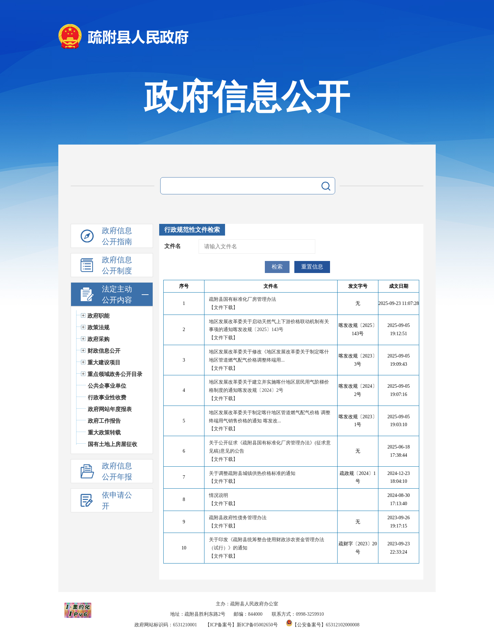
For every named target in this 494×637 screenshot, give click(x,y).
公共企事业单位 (107, 386)
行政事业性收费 (107, 397)
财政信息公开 (103, 351)
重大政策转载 (104, 432)
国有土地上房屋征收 (112, 444)
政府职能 (98, 316)
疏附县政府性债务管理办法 (238, 517)
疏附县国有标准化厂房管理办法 (242, 299)
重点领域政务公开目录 (114, 374)
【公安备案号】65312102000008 (323, 624)
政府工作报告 (104, 421)
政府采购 (98, 339)
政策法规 (98, 327)
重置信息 (312, 267)
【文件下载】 (223, 307)
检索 (277, 267)
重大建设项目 (103, 362)
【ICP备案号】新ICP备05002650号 (241, 624)
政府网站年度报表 (110, 409)
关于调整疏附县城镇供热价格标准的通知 (252, 473)
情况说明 (218, 495)
